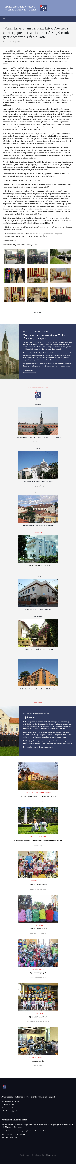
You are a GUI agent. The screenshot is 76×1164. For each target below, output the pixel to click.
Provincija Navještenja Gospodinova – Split (38, 481)
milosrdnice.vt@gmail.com (10, 1111)
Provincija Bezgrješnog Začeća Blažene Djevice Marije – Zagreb (38, 437)
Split (38, 448)
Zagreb (38, 404)
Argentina (38, 576)
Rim (38, 656)
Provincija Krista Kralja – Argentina (38, 609)
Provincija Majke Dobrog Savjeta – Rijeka (38, 525)
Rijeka (37, 493)
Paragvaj (38, 616)
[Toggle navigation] (6, 19)
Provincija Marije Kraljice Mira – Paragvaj (38, 649)
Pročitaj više (29, 371)
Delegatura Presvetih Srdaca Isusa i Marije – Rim (38, 689)
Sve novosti (38, 312)
